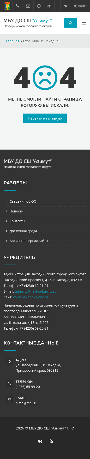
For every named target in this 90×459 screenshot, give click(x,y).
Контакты (17, 221)
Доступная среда (23, 231)
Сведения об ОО (23, 201)
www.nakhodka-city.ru (30, 297)
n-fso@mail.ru (26, 403)
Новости (16, 211)
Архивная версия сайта (29, 240)
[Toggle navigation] (84, 23)
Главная (12, 41)
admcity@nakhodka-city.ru (35, 291)
